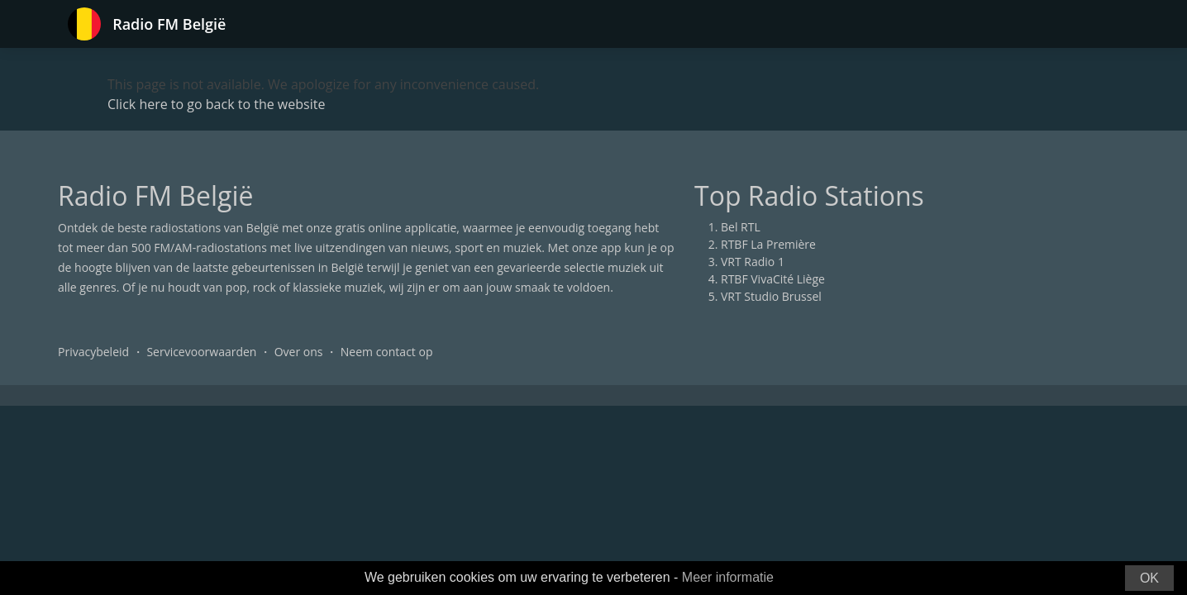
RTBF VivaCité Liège (773, 279)
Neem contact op (387, 351)
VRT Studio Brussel (771, 296)
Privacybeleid (93, 351)
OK (1149, 578)
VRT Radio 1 (752, 261)
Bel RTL (740, 227)
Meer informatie (728, 577)
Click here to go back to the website (216, 104)
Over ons (298, 351)
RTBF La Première (768, 244)
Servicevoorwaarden (201, 351)
